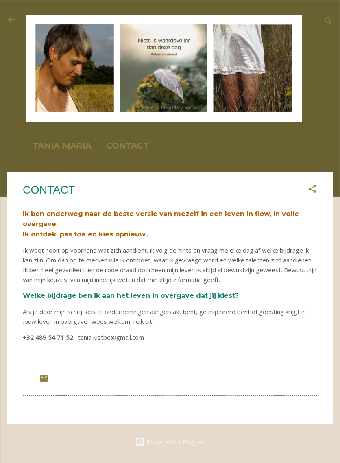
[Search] (328, 22)
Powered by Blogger (170, 442)
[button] (312, 190)
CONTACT (127, 146)
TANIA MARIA (62, 146)
